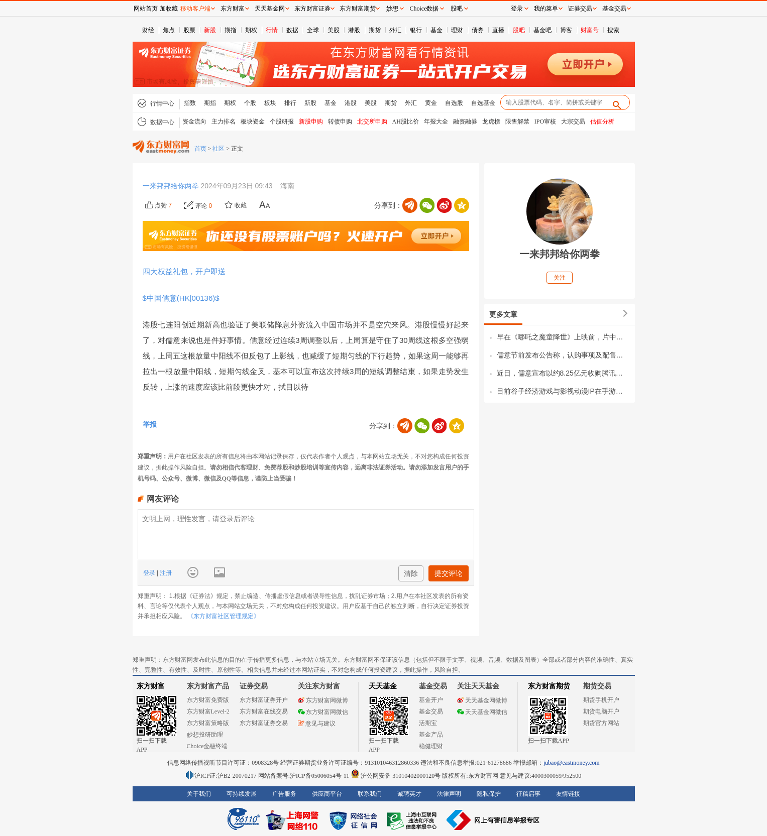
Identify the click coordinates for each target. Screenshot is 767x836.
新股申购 (311, 121)
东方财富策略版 (208, 723)
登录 (150, 572)
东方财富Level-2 (208, 711)
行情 (272, 30)
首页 (200, 148)
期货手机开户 (601, 699)
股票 (189, 30)
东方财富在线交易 (264, 711)
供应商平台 (327, 793)
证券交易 (580, 8)
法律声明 (449, 793)
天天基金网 (270, 8)
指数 (190, 102)
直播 (498, 30)
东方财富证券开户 (264, 699)
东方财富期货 (549, 686)
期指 (231, 30)
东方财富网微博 (323, 700)
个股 (250, 102)
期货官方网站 (601, 723)
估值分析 (602, 121)
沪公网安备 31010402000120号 (396, 775)
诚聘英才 (409, 793)
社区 (218, 148)
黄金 (431, 102)
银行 (416, 30)
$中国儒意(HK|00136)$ (183, 298)
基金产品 (431, 734)
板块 (270, 102)
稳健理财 (431, 746)
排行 (290, 102)
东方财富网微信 (323, 711)
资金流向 (194, 121)
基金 (436, 30)
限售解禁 (517, 121)
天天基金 (383, 686)
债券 (478, 30)
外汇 (395, 30)
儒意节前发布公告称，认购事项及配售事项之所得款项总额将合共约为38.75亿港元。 (563, 355)
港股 (354, 30)
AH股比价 (405, 121)
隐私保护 (489, 793)
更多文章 (503, 314)
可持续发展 (242, 793)
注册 (165, 572)
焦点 (169, 30)
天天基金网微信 (482, 711)
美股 (333, 30)
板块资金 (253, 121)
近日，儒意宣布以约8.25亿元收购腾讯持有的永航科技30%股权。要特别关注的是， (563, 373)
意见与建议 (317, 723)
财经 (148, 30)
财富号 (590, 30)
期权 (251, 30)
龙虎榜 (491, 121)
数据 (292, 30)
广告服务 (284, 793)
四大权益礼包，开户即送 (184, 271)
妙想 (392, 8)
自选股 (454, 102)
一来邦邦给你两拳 (172, 186)
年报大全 (436, 121)
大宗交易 (573, 121)
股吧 (519, 30)
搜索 (613, 30)
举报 (150, 424)
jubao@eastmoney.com (571, 762)
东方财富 (151, 686)
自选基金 (483, 102)
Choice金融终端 (207, 746)
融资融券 (465, 121)
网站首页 (146, 8)
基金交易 (431, 711)
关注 (560, 277)
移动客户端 (195, 8)
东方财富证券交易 (264, 723)
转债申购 (340, 121)
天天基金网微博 (482, 700)
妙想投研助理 (205, 734)
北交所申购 (372, 121)
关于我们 (199, 793)
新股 (210, 30)
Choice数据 (424, 8)
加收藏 (169, 8)
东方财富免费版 (208, 699)
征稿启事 (528, 793)
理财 (457, 30)
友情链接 (568, 793)
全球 (313, 30)
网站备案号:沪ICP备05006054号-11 (304, 775)
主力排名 (223, 121)
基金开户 (431, 699)
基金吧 (542, 30)
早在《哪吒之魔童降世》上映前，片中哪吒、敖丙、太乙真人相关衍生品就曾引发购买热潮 (563, 337)
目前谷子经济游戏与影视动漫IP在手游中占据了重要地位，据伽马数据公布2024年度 (563, 391)
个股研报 (282, 121)
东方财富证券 (312, 8)
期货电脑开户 (601, 711)
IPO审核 (545, 121)
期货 (375, 30)
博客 (566, 30)
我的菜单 (546, 8)
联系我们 (370, 793)
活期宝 (428, 723)
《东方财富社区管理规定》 (223, 616)
